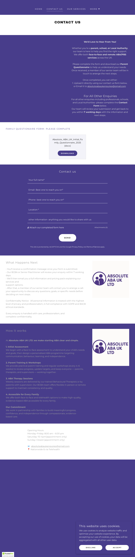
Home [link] (38, 9)
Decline (93, 548)
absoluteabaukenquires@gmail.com (106, 86)
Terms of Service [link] (93, 247)
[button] (95, 9)
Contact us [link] (55, 9)
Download (67, 153)
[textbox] (67, 180)
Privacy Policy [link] (77, 247)
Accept (118, 548)
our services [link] (76, 9)
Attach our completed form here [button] (47, 227)
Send (67, 238)
